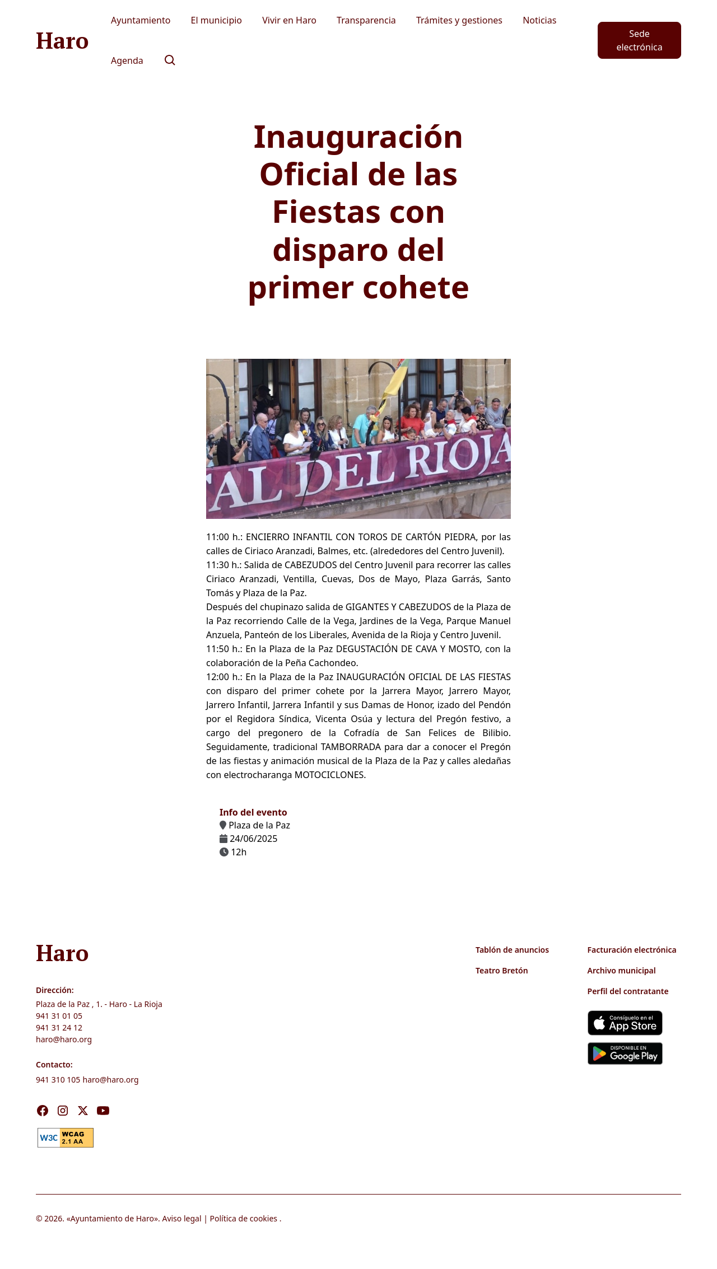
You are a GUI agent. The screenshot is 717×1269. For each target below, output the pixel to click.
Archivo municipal (622, 970)
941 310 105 (58, 1079)
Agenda (127, 60)
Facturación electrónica (632, 949)
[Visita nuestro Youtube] (103, 1110)
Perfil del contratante (628, 991)
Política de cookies (244, 1218)
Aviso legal (181, 1218)
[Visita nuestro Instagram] (62, 1110)
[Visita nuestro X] (83, 1110)
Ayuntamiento (140, 20)
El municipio (217, 20)
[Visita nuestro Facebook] (42, 1110)
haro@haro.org (64, 1039)
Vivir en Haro (289, 20)
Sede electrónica (639, 40)
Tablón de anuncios (512, 949)
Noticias (539, 20)
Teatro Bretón (502, 970)
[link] (66, 1137)
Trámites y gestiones (459, 20)
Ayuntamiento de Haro (112, 1218)
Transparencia (366, 20)
